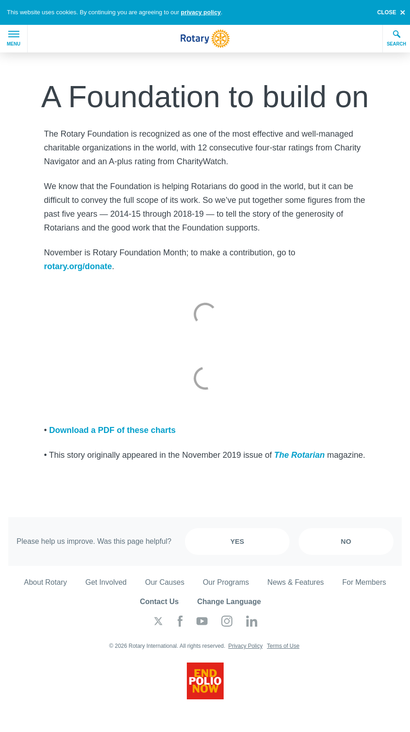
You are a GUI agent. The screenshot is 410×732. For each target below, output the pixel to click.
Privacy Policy (245, 646)
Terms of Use (283, 646)
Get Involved (106, 582)
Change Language (229, 601)
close (386, 12)
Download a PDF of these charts (112, 430)
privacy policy (201, 12)
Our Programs (226, 582)
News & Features (295, 582)
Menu (13, 38)
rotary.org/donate (78, 266)
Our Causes (164, 582)
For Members (364, 582)
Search (396, 38)
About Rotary (45, 582)
